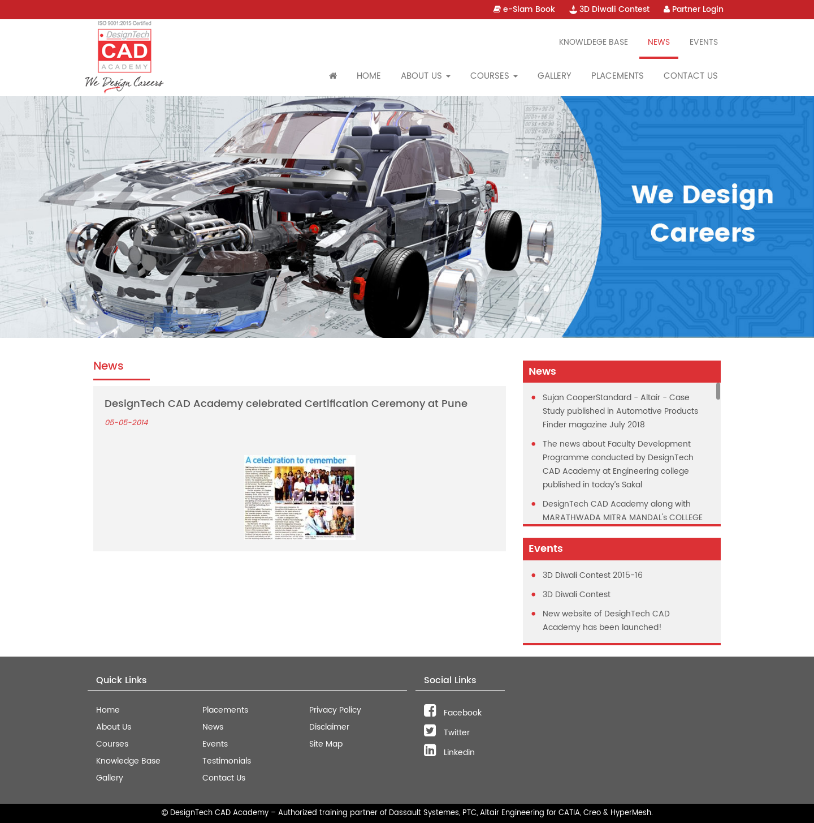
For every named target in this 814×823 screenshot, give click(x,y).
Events (704, 42)
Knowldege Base (593, 42)
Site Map (326, 744)
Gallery (554, 76)
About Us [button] (426, 76)
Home (369, 76)
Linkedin (449, 752)
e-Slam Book (524, 9)
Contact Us (691, 76)
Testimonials (226, 761)
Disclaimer (329, 727)
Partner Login (694, 9)
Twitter (447, 732)
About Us (113, 727)
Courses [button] (494, 76)
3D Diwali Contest (609, 9)
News (659, 42)
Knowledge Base (128, 761)
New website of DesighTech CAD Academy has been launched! (606, 620)
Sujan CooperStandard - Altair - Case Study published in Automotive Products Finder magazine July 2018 (620, 411)
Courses (112, 744)
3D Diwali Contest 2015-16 (593, 575)
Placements (617, 76)
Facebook (453, 712)
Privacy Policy (335, 710)
